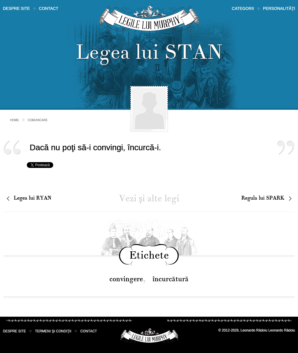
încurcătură (170, 279)
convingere (126, 279)
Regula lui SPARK (262, 198)
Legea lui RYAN (32, 198)
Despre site (16, 8)
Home (14, 120)
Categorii (243, 8)
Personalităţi (279, 8)
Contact (48, 8)
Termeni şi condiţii (53, 331)
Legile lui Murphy (149, 19)
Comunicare (37, 120)
